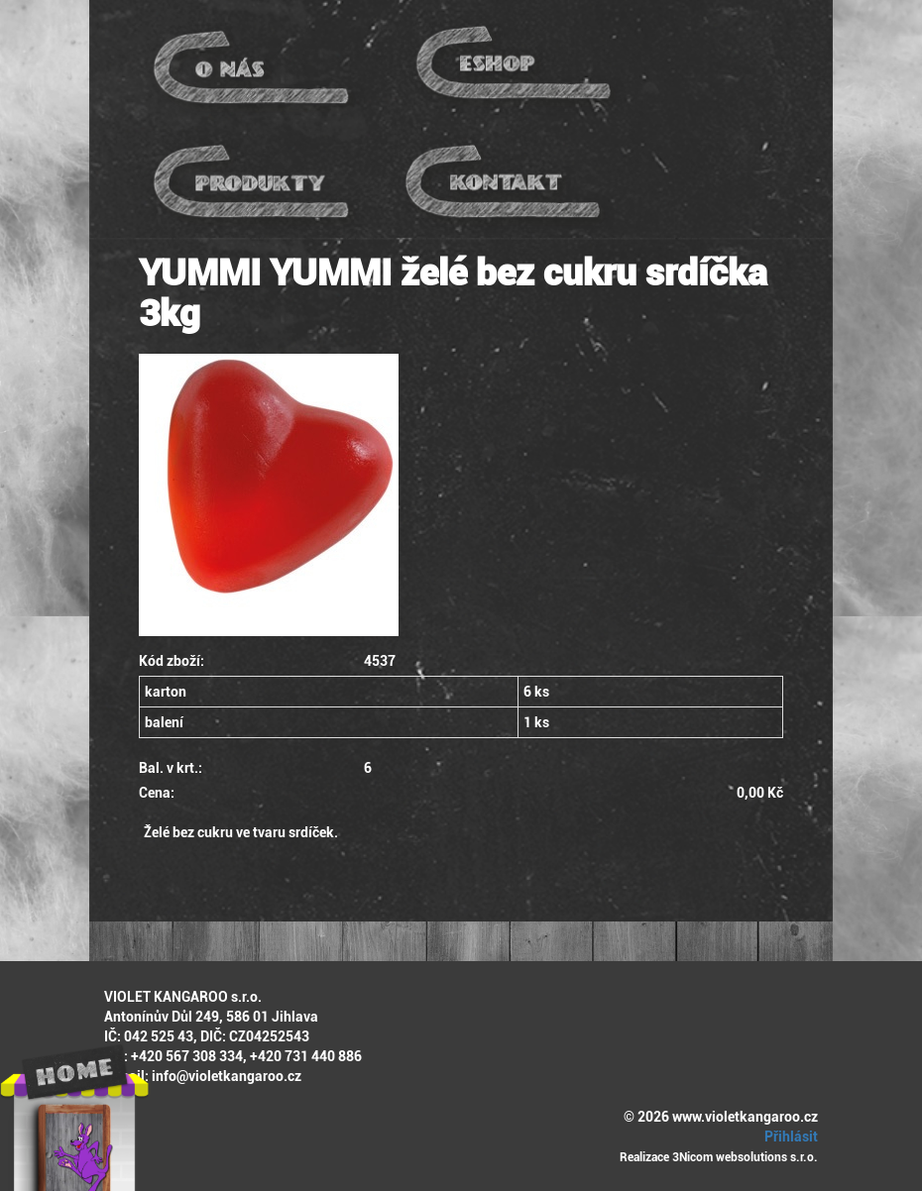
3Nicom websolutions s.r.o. (745, 1157)
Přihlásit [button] (788, 1136)
